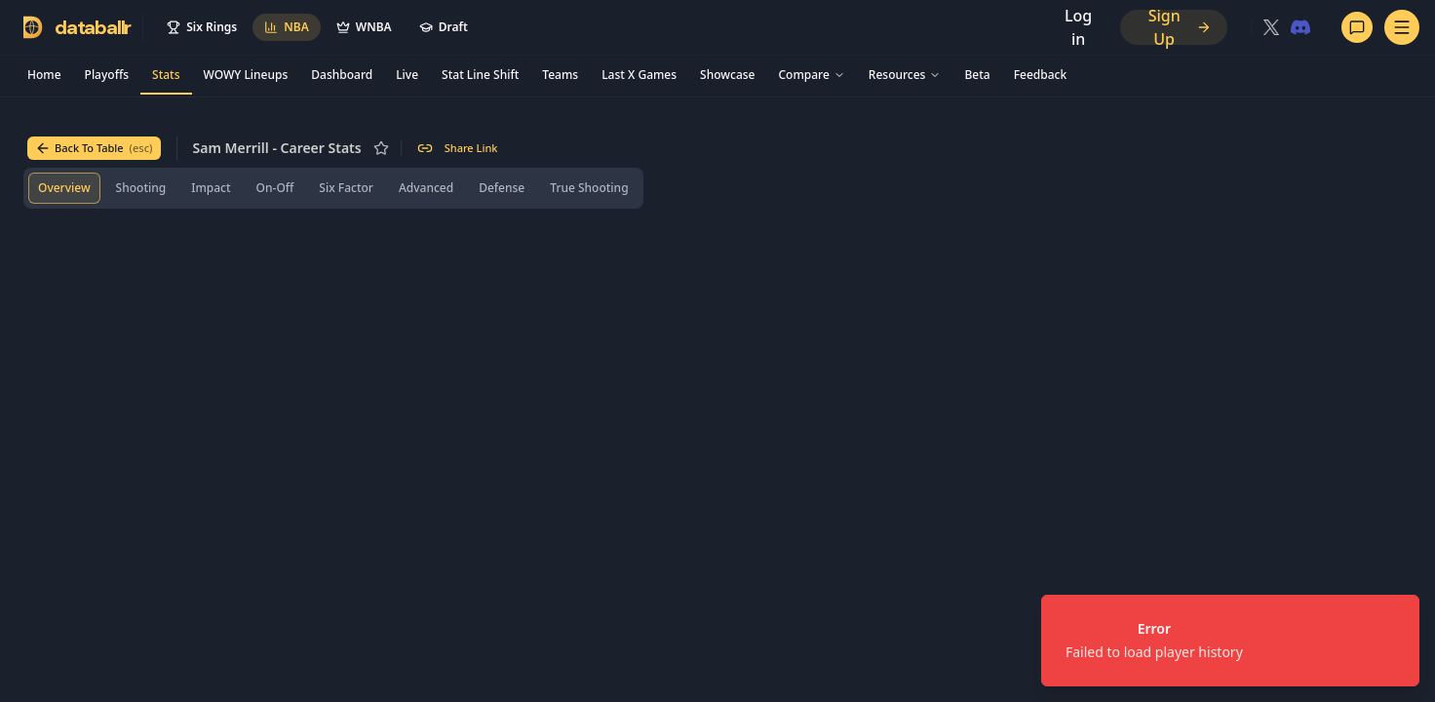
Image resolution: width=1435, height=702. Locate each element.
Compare (811, 74)
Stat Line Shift (480, 74)
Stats (166, 74)
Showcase (727, 74)
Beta (976, 74)
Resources (905, 74)
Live (407, 74)
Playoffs (107, 74)
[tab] (64, 188)
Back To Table (94, 148)
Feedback (1040, 74)
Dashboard (341, 74)
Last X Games (639, 74)
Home (44, 74)
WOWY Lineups (246, 74)
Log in (1078, 27)
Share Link (457, 148)
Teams (560, 74)
